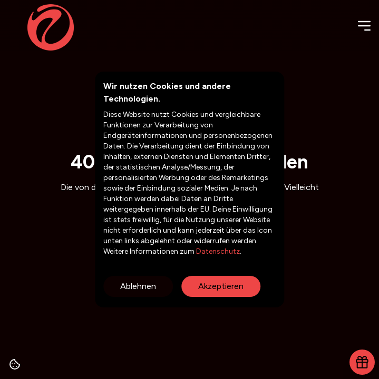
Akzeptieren (221, 286)
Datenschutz (217, 251)
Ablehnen (138, 286)
